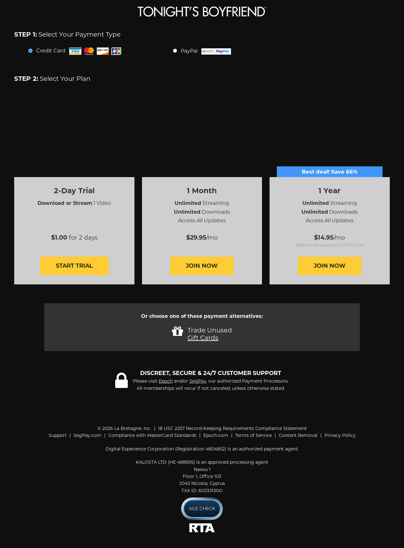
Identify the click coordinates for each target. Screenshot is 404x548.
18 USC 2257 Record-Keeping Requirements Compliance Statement (232, 428)
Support (58, 435)
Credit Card (78, 51)
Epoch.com (215, 435)
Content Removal (298, 435)
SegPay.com (87, 435)
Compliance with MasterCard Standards (152, 435)
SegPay (197, 381)
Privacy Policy (340, 435)
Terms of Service (253, 435)
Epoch (166, 381)
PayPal (206, 51)
